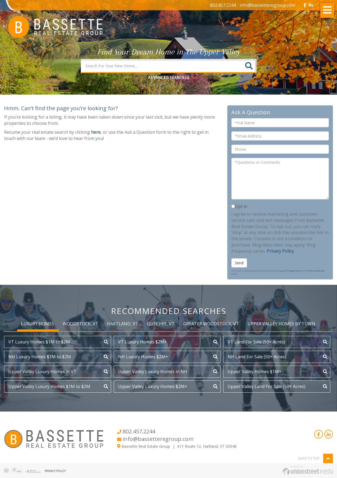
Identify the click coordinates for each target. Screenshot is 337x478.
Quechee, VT (161, 324)
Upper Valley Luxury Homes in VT (42, 372)
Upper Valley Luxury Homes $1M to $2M (49, 386)
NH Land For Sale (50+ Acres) (257, 357)
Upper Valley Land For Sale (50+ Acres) (266, 386)
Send (239, 262)
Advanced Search (166, 77)
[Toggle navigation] (327, 10)
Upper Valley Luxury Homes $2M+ (152, 386)
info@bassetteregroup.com (267, 5)
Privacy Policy (280, 251)
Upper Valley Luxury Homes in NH (152, 372)
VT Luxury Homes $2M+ (142, 342)
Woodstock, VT (80, 324)
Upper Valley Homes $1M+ (255, 372)
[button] (249, 65)
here (96, 132)
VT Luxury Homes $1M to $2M (39, 342)
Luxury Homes (37, 324)
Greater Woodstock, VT (211, 324)
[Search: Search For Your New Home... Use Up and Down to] (161, 65)
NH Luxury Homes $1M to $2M (39, 357)
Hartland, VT (122, 324)
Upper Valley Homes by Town (281, 324)
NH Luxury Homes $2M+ (143, 357)
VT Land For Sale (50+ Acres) (256, 342)
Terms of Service (315, 270)
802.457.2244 (223, 5)
